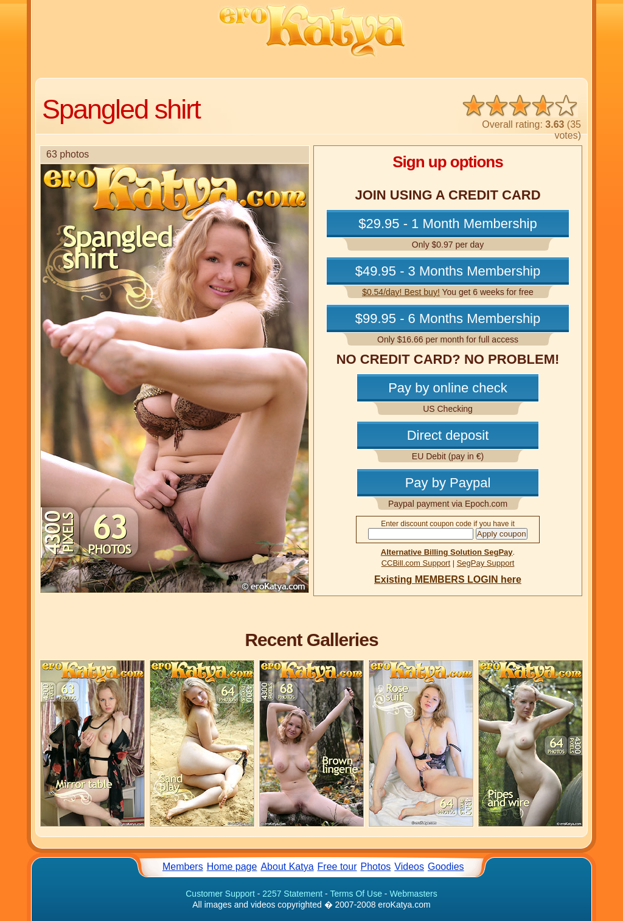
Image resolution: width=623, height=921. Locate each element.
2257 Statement (292, 893)
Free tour (337, 866)
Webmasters (413, 893)
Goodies (446, 866)
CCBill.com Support (415, 563)
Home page (232, 866)
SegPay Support (486, 563)
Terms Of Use (356, 893)
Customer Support (220, 893)
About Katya (286, 866)
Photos (376, 866)
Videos (409, 866)
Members (182, 866)
